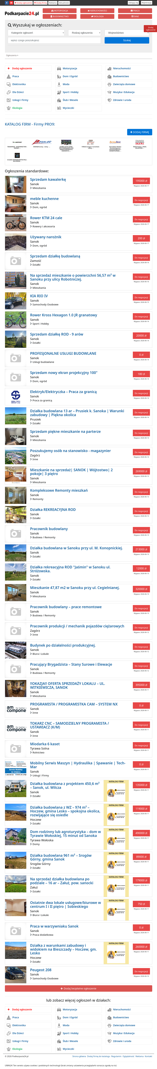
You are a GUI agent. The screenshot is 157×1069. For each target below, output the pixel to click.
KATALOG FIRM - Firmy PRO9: (30, 124)
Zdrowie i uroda (119, 100)
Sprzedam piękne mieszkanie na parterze (65, 431)
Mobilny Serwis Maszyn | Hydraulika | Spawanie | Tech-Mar (77, 765)
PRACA (135, 10)
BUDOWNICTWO (60, 16)
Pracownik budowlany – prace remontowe (66, 606)
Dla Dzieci (15, 92)
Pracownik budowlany (49, 528)
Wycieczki (65, 108)
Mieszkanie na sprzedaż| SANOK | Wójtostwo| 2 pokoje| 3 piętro (71, 471)
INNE (135, 16)
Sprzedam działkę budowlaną (55, 256)
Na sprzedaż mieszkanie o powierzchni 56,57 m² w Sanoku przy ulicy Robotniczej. (73, 277)
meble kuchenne (44, 198)
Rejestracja (146, 2)
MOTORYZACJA (59, 10)
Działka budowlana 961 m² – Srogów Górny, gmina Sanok (61, 857)
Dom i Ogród (67, 76)
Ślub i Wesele (67, 100)
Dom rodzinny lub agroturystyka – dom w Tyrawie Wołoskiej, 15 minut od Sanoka (65, 833)
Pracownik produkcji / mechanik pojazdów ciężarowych (77, 626)
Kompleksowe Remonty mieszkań (59, 490)
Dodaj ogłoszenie (23, 3)
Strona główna (79, 1056)
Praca (13, 76)
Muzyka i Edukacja (121, 92)
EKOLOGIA (97, 16)
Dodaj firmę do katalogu (98, 1056)
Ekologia (14, 108)
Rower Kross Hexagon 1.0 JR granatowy (63, 315)
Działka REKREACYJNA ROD (53, 509)
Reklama (53, 3)
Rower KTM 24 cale (46, 217)
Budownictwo (118, 76)
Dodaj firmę (40, 3)
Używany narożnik (45, 236)
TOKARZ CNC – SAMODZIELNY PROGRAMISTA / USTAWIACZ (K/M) (69, 725)
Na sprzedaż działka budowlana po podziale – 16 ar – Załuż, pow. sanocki (61, 881)
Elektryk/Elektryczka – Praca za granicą (63, 391)
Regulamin (116, 1056)
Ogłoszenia (11, 55)
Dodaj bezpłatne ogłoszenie (78, 988)
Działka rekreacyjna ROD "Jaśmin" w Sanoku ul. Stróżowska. (70, 569)
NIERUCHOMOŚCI (97, 10)
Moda (63, 84)
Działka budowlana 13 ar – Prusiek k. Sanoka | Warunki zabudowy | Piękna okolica (77, 412)
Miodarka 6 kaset (45, 743)
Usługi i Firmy (17, 100)
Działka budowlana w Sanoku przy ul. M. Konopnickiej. (76, 548)
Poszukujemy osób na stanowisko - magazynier (70, 450)
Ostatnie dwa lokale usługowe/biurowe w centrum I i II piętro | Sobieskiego (65, 904)
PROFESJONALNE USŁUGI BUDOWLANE (63, 353)
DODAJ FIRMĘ (139, 132)
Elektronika (16, 84)
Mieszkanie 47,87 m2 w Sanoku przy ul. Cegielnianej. (75, 587)
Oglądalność (128, 1056)
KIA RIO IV (39, 295)
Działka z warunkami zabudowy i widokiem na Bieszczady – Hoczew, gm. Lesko (63, 949)
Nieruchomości (119, 69)
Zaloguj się (133, 2)
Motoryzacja (67, 69)
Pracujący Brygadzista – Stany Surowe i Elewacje (71, 664)
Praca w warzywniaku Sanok (54, 926)
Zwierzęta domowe (121, 84)
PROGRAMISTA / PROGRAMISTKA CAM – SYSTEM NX (74, 704)
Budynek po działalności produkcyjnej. (63, 645)
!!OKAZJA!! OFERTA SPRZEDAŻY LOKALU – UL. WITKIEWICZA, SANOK (67, 685)
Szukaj (127, 40)
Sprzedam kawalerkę (48, 179)
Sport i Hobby (68, 92)
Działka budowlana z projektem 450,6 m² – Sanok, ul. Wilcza (64, 785)
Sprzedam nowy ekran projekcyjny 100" (63, 372)
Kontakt (148, 1056)
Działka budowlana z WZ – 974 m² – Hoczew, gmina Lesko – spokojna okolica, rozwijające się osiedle (65, 811)
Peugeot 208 (40, 969)
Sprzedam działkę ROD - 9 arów (56, 334)
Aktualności (64, 3)
